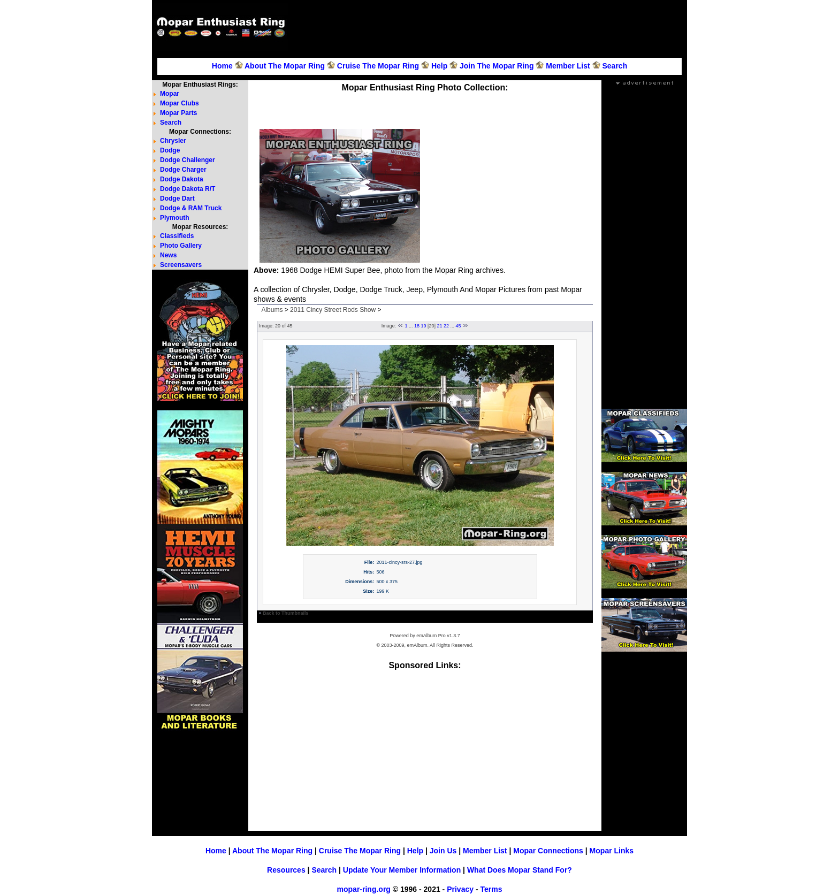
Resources (286, 870)
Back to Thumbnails (286, 613)
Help (439, 66)
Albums (272, 310)
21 (440, 325)
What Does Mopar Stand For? (519, 870)
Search (614, 66)
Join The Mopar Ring (496, 66)
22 (446, 325)
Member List (568, 66)
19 (423, 325)
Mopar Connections (548, 850)
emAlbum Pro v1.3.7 (438, 635)
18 (417, 325)
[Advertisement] (489, 27)
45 (458, 325)
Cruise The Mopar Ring (378, 66)
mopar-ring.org (364, 889)
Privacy (460, 889)
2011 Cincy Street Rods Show (333, 310)
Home (222, 66)
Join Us (443, 850)
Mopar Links (612, 850)
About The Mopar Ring (285, 66)
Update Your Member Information (402, 870)
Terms (491, 889)
